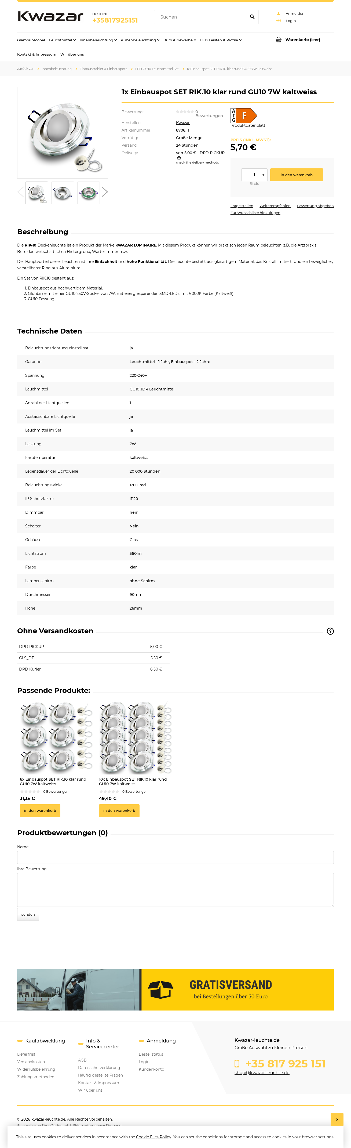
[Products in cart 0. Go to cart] (300, 39)
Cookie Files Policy (153, 1137)
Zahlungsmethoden (35, 1076)
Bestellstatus (151, 1054)
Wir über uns (90, 1090)
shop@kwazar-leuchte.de (262, 1072)
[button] (20, 193)
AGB (82, 1060)
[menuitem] (31, 40)
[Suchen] (252, 17)
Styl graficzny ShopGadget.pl (42, 1125)
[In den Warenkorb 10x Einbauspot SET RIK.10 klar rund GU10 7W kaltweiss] (119, 810)
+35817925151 (115, 20)
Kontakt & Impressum (98, 1082)
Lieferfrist (26, 1054)
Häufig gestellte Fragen (100, 1075)
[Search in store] (201, 17)
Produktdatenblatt (248, 125)
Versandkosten (31, 1061)
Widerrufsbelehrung (36, 1069)
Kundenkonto (151, 1069)
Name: (23, 847)
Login (144, 1061)
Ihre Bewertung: (32, 869)
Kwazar (183, 122)
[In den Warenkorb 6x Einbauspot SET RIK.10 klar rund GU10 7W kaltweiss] (40, 810)
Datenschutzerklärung (99, 1067)
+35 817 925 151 (284, 1063)
